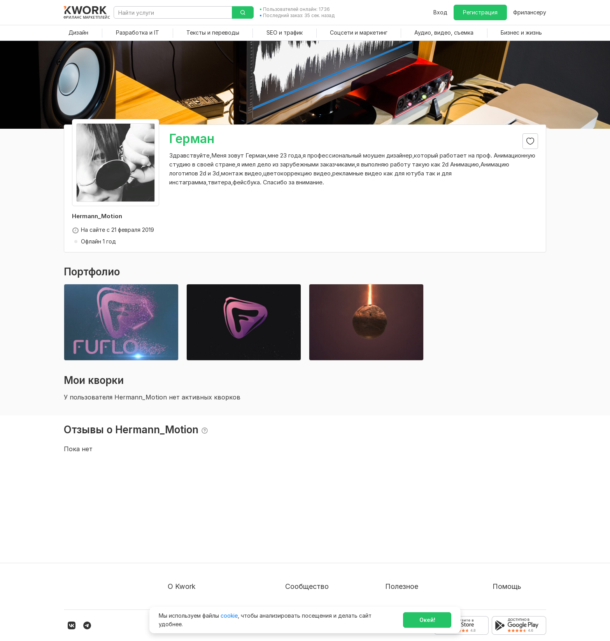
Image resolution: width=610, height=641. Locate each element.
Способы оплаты (191, 565)
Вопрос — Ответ (515, 523)
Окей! (427, 619)
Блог (291, 523)
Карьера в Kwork (190, 579)
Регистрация (480, 12)
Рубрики (396, 579)
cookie (229, 615)
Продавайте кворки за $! (418, 551)
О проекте (182, 523)
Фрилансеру (529, 12)
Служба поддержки (519, 537)
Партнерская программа (318, 537)
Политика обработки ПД (201, 551)
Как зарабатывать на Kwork (422, 565)
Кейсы (293, 551)
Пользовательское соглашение (210, 537)
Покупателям (403, 523)
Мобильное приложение (417, 593)
